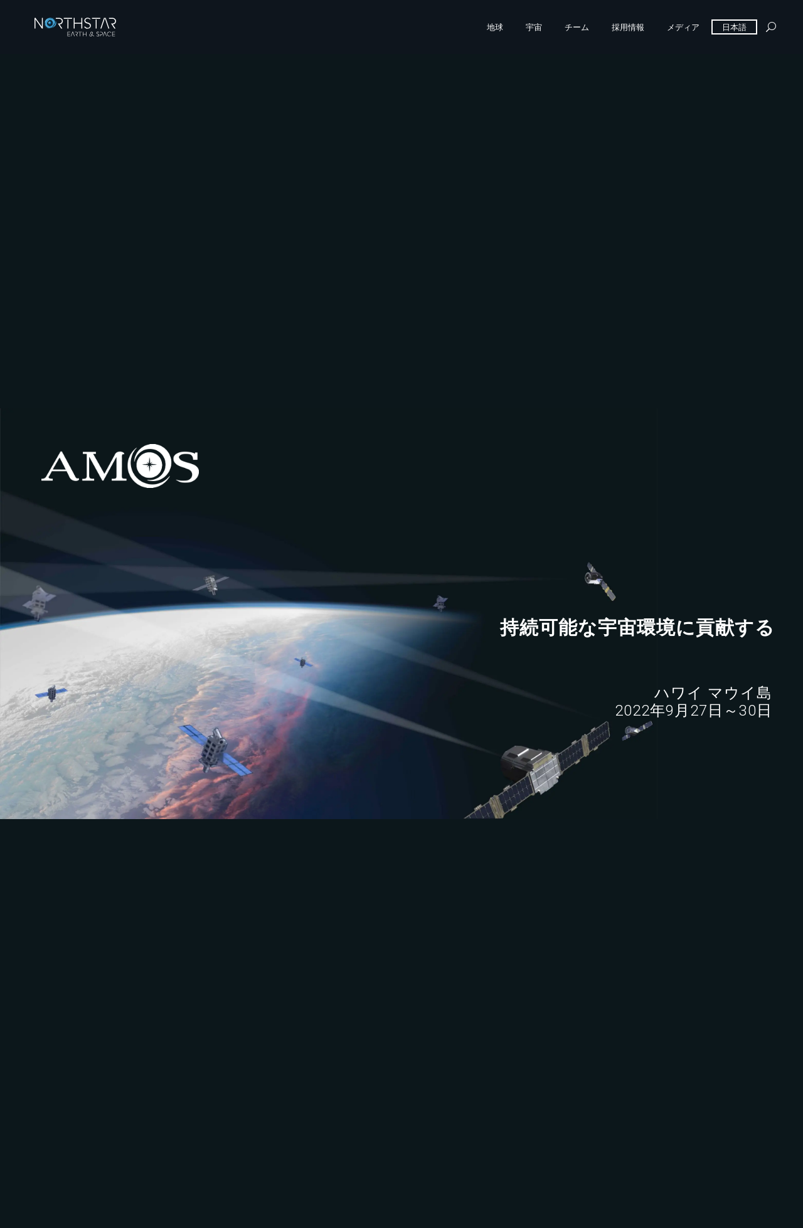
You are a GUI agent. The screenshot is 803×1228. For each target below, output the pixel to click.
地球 (495, 27)
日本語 (734, 27)
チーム (577, 27)
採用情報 (628, 27)
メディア (683, 27)
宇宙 (534, 27)
